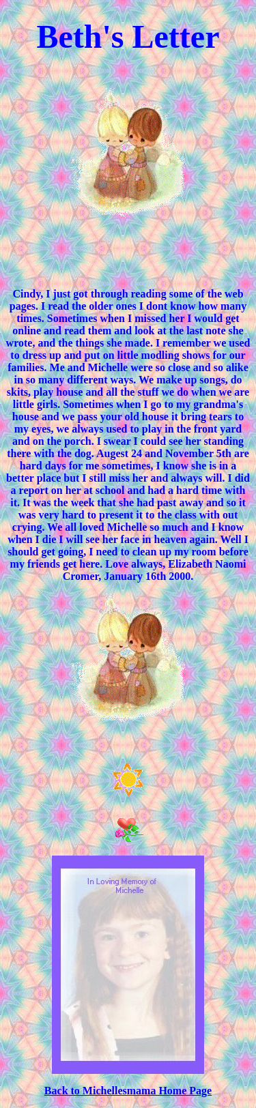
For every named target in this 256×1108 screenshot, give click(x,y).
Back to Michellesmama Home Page (128, 1090)
